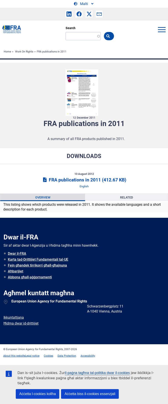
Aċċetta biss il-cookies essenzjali (90, 394)
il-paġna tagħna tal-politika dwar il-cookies (97, 373)
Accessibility (87, 355)
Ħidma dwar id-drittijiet (21, 323)
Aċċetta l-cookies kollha (37, 394)
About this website (14, 355)
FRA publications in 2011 (51, 51)
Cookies (48, 355)
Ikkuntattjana (14, 317)
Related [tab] (126, 197)
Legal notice (32, 355)
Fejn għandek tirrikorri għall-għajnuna (37, 265)
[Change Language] (84, 4)
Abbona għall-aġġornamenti (30, 277)
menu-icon (161, 29)
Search (70, 28)
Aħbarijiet (15, 271)
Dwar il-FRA (17, 253)
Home (7, 51)
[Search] (83, 36)
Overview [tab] (42, 197)
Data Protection (67, 355)
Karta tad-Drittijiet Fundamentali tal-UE (38, 259)
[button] (69, 14)
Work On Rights (24, 51)
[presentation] (42, 197)
